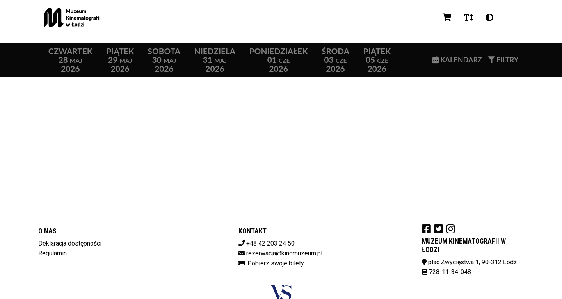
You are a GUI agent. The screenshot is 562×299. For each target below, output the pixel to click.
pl (509, 17)
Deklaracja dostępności (69, 243)
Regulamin (52, 253)
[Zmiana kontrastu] (489, 17)
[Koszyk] (447, 17)
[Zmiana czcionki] (468, 17)
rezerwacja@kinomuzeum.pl (284, 253)
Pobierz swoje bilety (275, 263)
